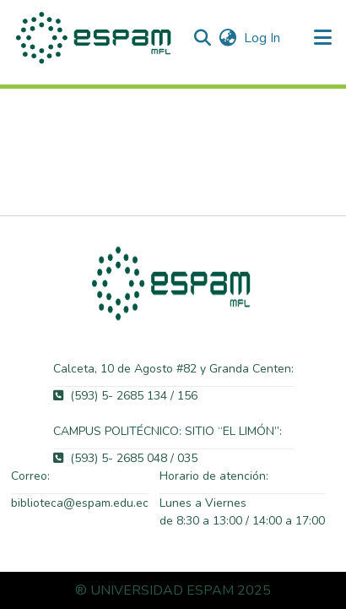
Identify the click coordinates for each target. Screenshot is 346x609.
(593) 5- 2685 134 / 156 (125, 396)
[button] (95, 38)
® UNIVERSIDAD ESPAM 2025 (173, 590)
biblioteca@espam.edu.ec (80, 503)
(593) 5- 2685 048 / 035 (125, 458)
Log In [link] (263, 38)
